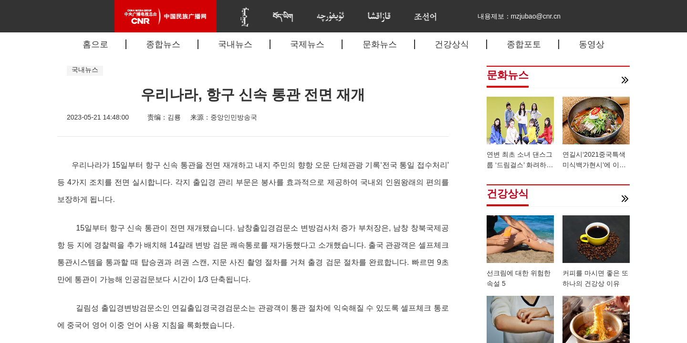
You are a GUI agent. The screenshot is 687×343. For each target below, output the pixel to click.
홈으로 (95, 44)
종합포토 (524, 44)
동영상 (591, 44)
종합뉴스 (163, 44)
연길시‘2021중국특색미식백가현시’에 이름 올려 (594, 165)
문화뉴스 (380, 44)
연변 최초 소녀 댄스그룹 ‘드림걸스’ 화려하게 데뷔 (520, 165)
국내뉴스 (235, 44)
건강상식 (452, 44)
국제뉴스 (307, 44)
